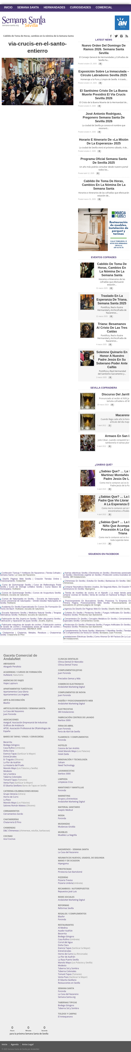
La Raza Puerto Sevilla (68, 959)
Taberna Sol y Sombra (68, 968)
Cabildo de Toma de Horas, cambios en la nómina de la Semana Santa (38, 36)
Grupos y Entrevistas (68, 798)
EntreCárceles (10, 756)
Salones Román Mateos (14, 805)
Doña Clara (8, 750)
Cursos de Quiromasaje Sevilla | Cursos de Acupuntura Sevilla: (30, 593)
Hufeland (7, 674)
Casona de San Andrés (68, 748)
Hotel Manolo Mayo (67, 751)
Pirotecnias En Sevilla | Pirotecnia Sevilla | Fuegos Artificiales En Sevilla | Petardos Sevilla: (97, 626)
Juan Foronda (9, 714)
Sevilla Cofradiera (103, 387)
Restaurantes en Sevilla (69, 982)
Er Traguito (8, 759)
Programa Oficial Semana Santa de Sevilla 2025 (104, 160)
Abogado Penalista (12, 666)
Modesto (7, 771)
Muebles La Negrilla (67, 835)
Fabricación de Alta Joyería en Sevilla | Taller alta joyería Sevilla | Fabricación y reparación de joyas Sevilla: (30, 620)
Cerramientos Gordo (13, 813)
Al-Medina (63, 927)
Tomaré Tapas (10, 779)
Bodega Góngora (11, 745)
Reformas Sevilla (66, 908)
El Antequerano (65, 1016)
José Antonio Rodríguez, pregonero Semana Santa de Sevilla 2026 (104, 117)
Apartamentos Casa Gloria (15, 691)
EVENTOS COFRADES (103, 257)
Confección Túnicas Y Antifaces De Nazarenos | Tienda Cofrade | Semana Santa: (30, 574)
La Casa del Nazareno (13, 711)
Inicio (8, 7)
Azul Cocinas (9, 839)
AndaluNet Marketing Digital (71, 686)
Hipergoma (63, 863)
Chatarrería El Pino (12, 822)
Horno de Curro (10, 796)
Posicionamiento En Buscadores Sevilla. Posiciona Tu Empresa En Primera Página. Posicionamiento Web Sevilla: (97, 602)
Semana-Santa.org (66, 997)
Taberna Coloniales (12, 776)
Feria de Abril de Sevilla (69, 731)
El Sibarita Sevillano (12, 785)
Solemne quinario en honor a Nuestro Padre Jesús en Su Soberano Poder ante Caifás (111, 359)
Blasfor (6, 702)
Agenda (15, 1044)
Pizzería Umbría (65, 883)
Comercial (104, 7)
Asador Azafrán (65, 930)
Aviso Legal (28, 1044)
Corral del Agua (65, 942)
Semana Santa (28, 7)
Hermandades (54, 7)
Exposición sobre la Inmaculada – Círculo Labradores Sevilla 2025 (103, 73)
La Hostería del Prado (13, 765)
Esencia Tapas (10, 753)
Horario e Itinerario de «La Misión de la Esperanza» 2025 (103, 141)
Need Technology (66, 765)
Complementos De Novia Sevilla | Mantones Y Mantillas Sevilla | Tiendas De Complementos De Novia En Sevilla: (97, 631)
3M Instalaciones (66, 711)
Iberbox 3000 (64, 720)
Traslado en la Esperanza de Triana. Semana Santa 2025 (111, 299)
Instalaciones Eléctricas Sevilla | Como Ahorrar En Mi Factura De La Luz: (97, 636)
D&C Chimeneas (11, 830)
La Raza (7, 799)
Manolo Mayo (9, 768)
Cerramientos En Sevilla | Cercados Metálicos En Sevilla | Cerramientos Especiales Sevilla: (97, 620)
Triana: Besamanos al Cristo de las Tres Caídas (111, 327)
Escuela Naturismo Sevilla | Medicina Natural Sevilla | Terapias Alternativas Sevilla (30, 614)
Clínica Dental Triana (68, 664)
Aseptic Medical (65, 810)
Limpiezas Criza (65, 782)
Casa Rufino (9, 747)
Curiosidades (80, 7)
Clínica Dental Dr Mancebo (70, 661)
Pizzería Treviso (65, 880)
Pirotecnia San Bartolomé (70, 871)
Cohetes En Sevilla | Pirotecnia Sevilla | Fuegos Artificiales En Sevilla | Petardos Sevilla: (97, 614)
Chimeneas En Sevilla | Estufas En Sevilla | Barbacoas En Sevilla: (94, 581)
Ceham (61, 762)
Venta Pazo (8, 782)
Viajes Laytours (10, 683)
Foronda (62, 739)
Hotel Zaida (63, 754)
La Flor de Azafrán (12, 762)
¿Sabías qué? (104, 464)
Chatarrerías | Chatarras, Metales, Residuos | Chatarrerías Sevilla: (30, 634)
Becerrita (7, 742)
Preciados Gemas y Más (69, 678)
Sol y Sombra (9, 774)
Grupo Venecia (10, 793)
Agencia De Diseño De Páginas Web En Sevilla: (85, 609)
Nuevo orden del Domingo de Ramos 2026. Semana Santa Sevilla (104, 49)
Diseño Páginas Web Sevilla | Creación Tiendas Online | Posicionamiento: (30, 580)
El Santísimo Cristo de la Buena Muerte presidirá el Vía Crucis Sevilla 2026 (103, 94)
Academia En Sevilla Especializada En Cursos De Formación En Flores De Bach (30, 608)
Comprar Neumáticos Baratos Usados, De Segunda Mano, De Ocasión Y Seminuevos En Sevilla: (97, 588)
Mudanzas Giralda (66, 826)
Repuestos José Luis (67, 891)
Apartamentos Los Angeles (16, 694)
